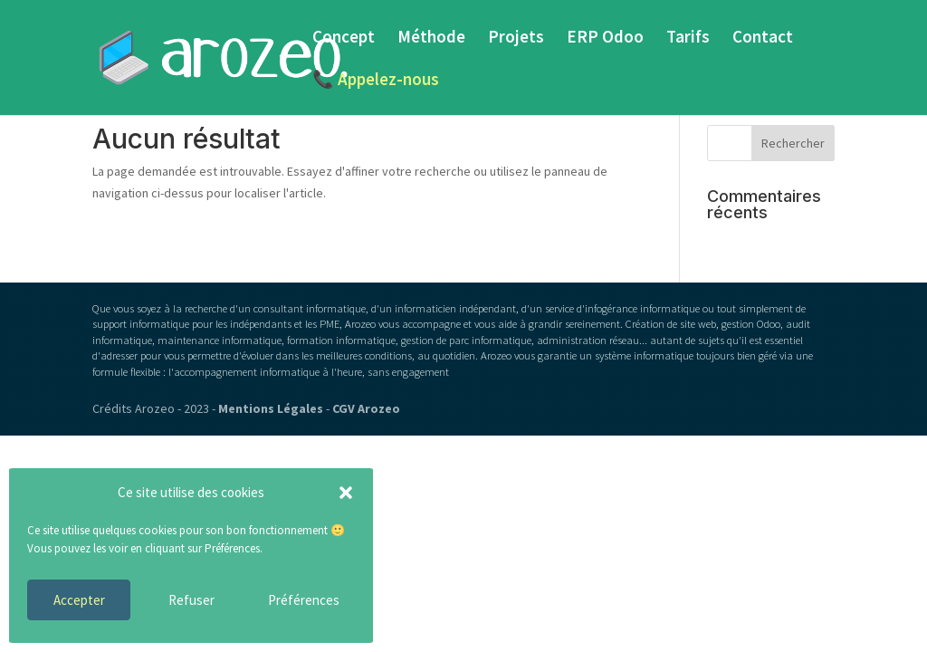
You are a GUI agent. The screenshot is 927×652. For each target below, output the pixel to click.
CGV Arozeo (366, 408)
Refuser (191, 600)
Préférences (303, 600)
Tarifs (688, 38)
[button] (346, 493)
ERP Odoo (605, 38)
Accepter (79, 600)
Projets (516, 38)
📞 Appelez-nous (375, 81)
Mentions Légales (270, 408)
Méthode (431, 38)
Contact (762, 38)
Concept (343, 38)
